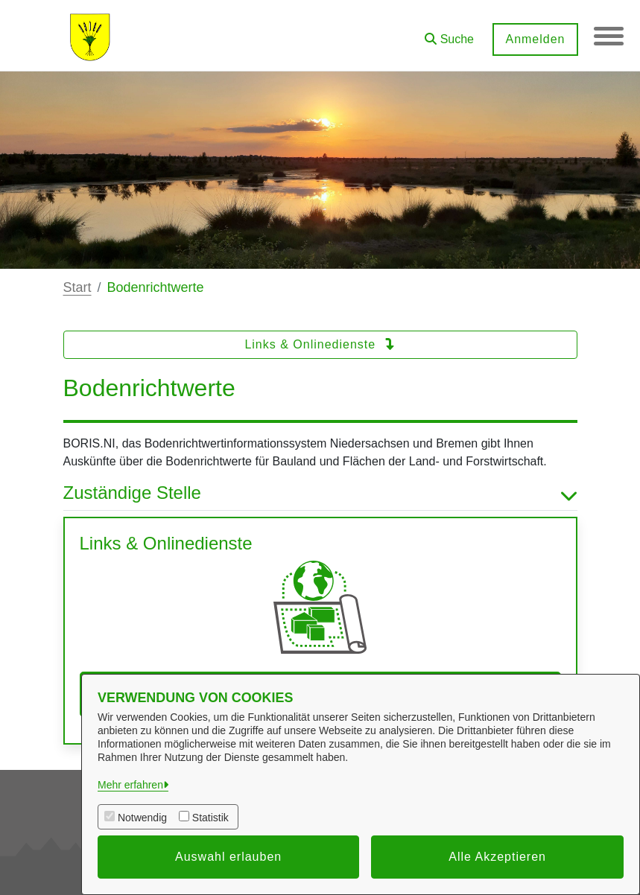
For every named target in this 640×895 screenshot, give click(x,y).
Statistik (210, 818)
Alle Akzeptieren (497, 856)
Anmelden (535, 39)
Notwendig (142, 818)
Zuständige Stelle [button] (320, 493)
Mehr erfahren (130, 785)
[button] (449, 34)
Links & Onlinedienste (319, 344)
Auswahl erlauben (228, 856)
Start (77, 287)
